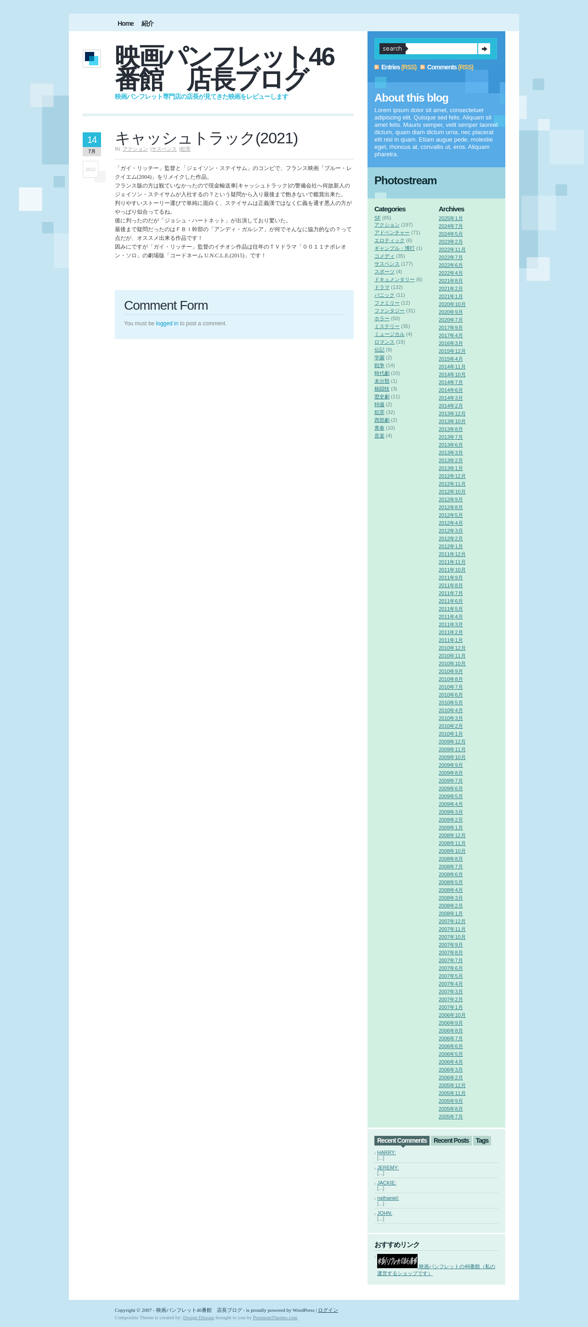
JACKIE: (386, 1182)
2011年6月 (451, 601)
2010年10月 (452, 663)
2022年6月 (451, 265)
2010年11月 (452, 655)
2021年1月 (451, 296)
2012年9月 (451, 499)
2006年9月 (451, 1023)
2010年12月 (452, 648)
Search (484, 48)
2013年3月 (451, 452)
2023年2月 (451, 241)
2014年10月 (452, 374)
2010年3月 (451, 718)
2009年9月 (451, 765)
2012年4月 (451, 523)
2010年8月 (451, 679)
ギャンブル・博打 (394, 248)
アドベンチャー (392, 232)
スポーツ (384, 271)
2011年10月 (452, 570)
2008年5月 (451, 882)
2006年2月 (451, 1077)
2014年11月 (452, 366)
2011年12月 (452, 554)
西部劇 (382, 420)
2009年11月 (452, 749)
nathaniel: (388, 1198)
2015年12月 (452, 351)
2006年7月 (451, 1038)
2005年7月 (451, 1116)
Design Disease (199, 1317)
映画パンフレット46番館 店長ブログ (224, 68)
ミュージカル (389, 334)
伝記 (379, 349)
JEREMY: (388, 1167)
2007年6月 (451, 968)
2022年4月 (451, 273)
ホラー (382, 318)
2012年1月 (451, 546)
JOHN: (384, 1213)
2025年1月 (451, 218)
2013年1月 (451, 468)
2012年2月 (451, 538)
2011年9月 (451, 577)
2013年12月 (452, 413)
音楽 (379, 435)
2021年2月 (451, 288)
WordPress (303, 1310)
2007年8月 (451, 952)
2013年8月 (451, 429)
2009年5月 (451, 796)
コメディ (384, 256)
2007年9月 (451, 944)
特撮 (379, 404)
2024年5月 (451, 234)
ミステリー (387, 326)
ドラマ (382, 287)
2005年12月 (452, 1085)
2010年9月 (451, 671)
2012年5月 (451, 515)
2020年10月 (452, 304)
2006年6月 (451, 1046)
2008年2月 (451, 905)
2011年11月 (452, 562)
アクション (135, 149)
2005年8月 (451, 1109)
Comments (442, 67)
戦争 (379, 365)
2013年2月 (451, 460)
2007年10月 (452, 937)
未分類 (382, 381)
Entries (390, 67)
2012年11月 (452, 484)
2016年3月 (451, 343)
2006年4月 (451, 1062)
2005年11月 (452, 1093)
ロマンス (384, 342)
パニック (384, 295)
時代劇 (382, 373)
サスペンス (164, 149)
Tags (482, 1140)
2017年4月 (451, 335)
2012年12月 (452, 476)
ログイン (328, 1310)
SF (377, 218)
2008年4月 (451, 890)
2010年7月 (451, 687)
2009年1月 (451, 827)
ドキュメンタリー (394, 279)
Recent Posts (451, 1140)
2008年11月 (452, 843)
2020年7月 (451, 320)
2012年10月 (452, 491)
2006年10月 (452, 1015)
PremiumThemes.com (275, 1317)
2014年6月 (451, 390)
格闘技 (382, 388)
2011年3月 (451, 624)
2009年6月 (451, 788)
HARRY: (386, 1152)
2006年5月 (451, 1054)
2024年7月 (451, 226)
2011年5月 (451, 609)
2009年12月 (452, 741)
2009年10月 (452, 757)
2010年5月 (451, 702)
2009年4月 (451, 804)
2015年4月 (451, 359)
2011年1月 (451, 640)
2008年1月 (451, 913)
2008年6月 (451, 874)
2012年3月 (451, 530)
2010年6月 (451, 695)
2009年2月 (451, 819)
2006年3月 (451, 1069)
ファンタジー (389, 310)
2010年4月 (451, 710)
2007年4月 (451, 984)
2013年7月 (451, 437)
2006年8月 (451, 1030)
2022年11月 (452, 249)
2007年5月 (451, 976)
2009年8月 (451, 773)
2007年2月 (451, 999)
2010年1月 (451, 734)
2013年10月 (452, 421)
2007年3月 (451, 991)
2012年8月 (451, 507)
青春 (379, 428)
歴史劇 (382, 396)
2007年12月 (452, 921)
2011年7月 (451, 593)
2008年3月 (451, 898)
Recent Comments (402, 1140)
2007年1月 (451, 1007)
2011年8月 (451, 585)
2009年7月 (451, 780)
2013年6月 (451, 445)
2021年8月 (451, 281)
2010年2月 (451, 726)
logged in (167, 323)
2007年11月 (452, 929)
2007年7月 (451, 960)
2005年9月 (451, 1101)
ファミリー (387, 303)
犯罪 (186, 149)
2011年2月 (451, 632)
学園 (379, 357)
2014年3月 (451, 398)
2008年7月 (451, 866)
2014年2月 (451, 405)
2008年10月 (452, 851)
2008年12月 (452, 835)
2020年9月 (451, 312)
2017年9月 (451, 327)
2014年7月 (451, 382)
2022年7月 (451, 257)
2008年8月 (451, 859)
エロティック (389, 240)
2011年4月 (451, 616)
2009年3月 (451, 812)
